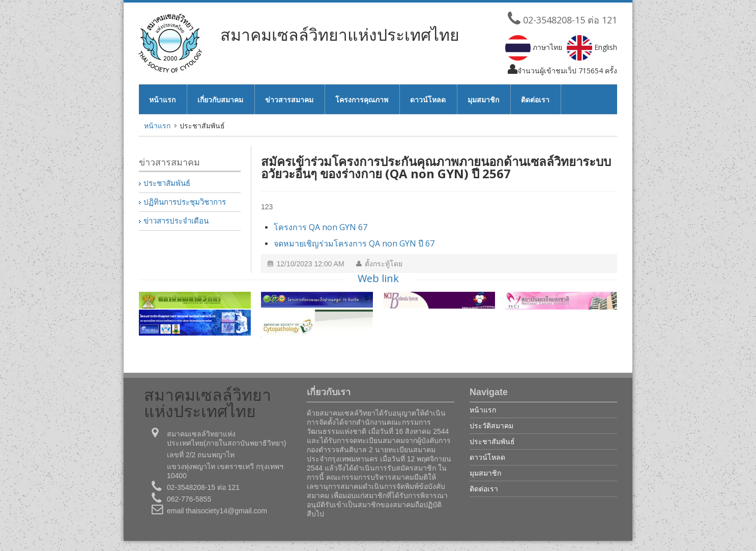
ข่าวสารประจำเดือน (176, 221)
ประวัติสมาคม (491, 425)
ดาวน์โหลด (428, 99)
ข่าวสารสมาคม (289, 99)
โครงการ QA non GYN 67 (320, 227)
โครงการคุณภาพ (361, 99)
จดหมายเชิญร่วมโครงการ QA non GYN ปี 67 (354, 243)
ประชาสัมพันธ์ (166, 183)
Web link (378, 278)
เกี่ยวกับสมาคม (220, 99)
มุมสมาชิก (483, 99)
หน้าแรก (162, 99)
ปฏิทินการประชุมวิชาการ (184, 202)
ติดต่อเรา (535, 99)
